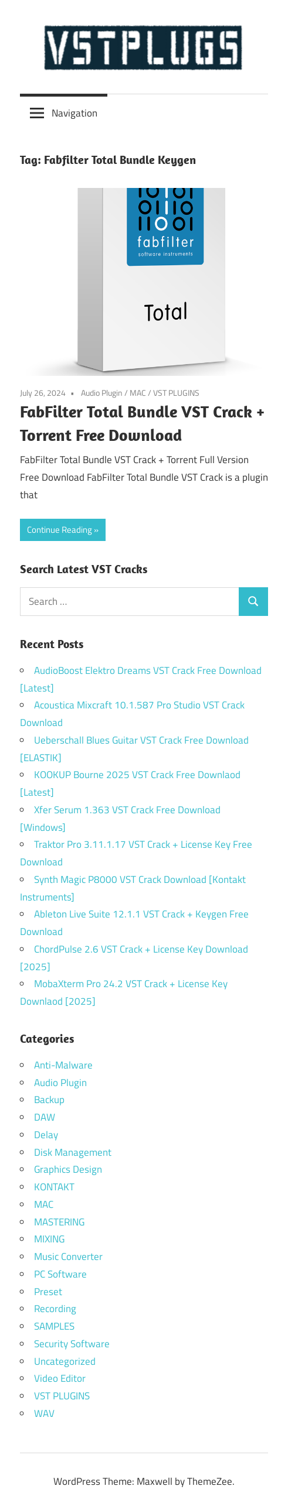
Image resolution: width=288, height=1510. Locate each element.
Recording (55, 1308)
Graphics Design (68, 1169)
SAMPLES (54, 1326)
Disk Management (72, 1152)
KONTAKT (54, 1186)
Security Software (72, 1343)
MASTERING (59, 1222)
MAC (138, 392)
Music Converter (68, 1256)
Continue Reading (59, 529)
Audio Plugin (102, 392)
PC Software (60, 1274)
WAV (44, 1413)
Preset (48, 1291)
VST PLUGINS (176, 392)
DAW (44, 1117)
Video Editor (60, 1378)
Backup (49, 1099)
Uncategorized (65, 1361)
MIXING (49, 1239)
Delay (46, 1134)
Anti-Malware (63, 1065)
